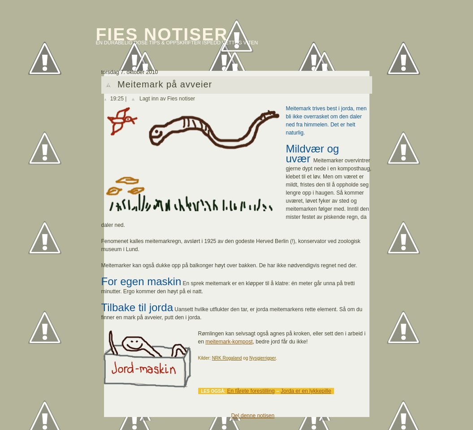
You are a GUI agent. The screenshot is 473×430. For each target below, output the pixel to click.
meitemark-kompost (228, 342)
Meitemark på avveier (164, 84)
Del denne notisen (252, 416)
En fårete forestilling (251, 391)
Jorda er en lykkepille (306, 391)
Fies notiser (162, 34)
